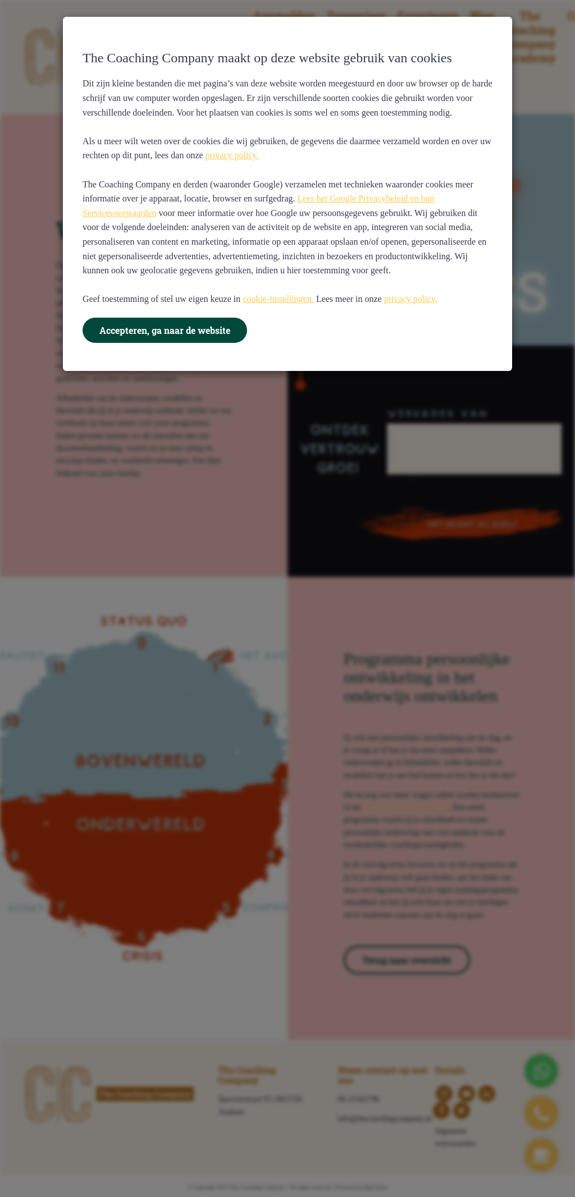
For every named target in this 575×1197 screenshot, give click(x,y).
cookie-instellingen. (278, 299)
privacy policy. (232, 155)
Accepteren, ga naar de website (164, 330)
